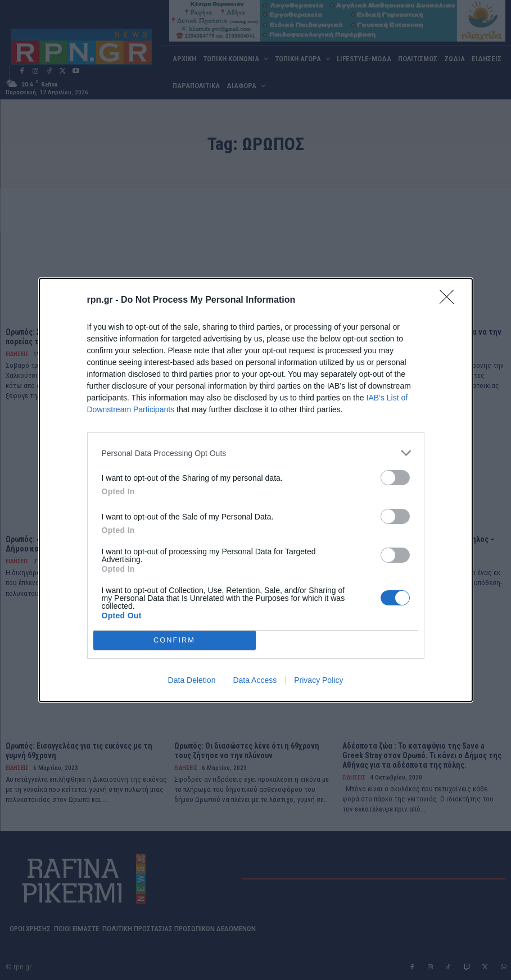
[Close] (450, 300)
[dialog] (255, 490)
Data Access (255, 680)
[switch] (395, 477)
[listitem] (256, 453)
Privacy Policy (318, 680)
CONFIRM (174, 640)
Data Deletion (192, 680)
